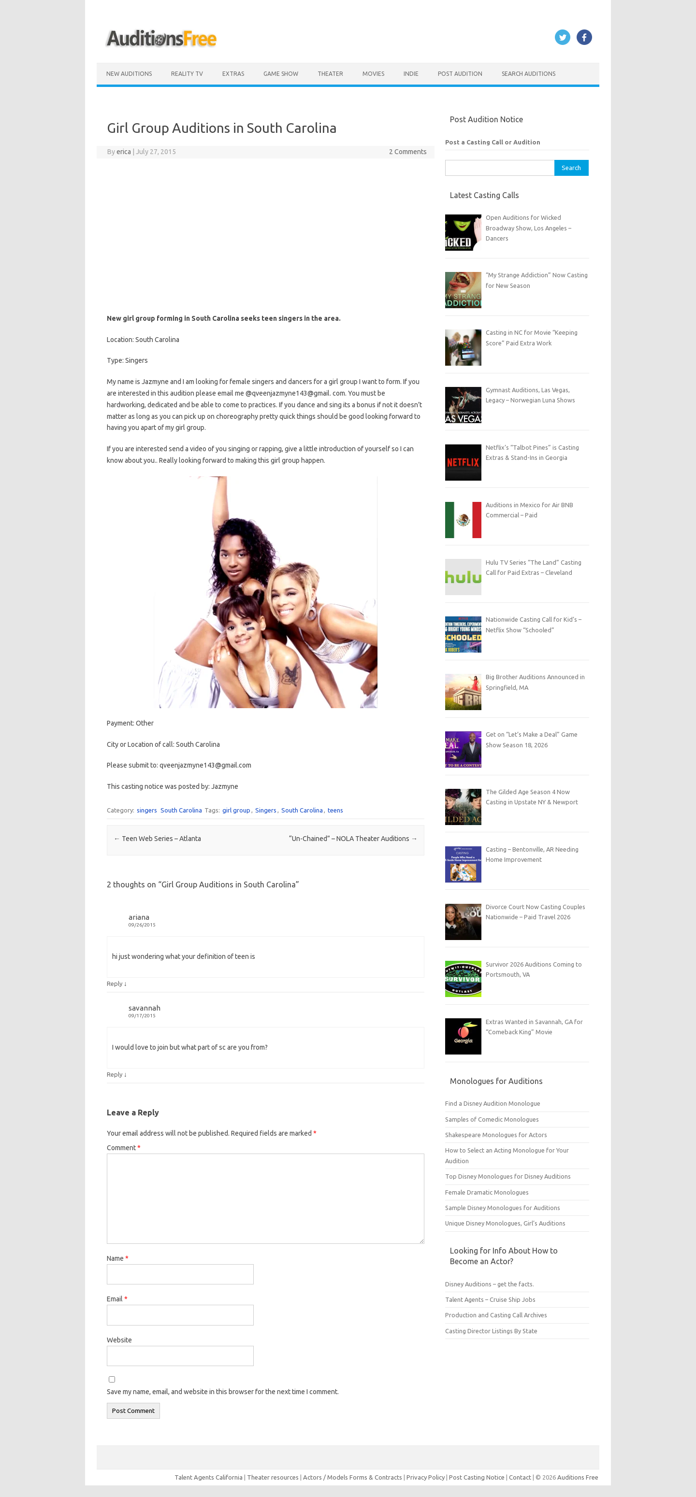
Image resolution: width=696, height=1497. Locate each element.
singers (147, 810)
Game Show (280, 74)
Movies (373, 74)
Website (119, 1340)
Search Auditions (528, 74)
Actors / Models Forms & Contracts (352, 1477)
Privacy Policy (426, 1477)
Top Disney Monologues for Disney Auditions (508, 1176)
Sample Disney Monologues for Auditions (502, 1207)
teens (335, 810)
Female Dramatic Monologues (487, 1192)
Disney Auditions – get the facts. (489, 1284)
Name (118, 1258)
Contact (521, 1477)
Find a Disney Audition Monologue (492, 1103)
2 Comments (408, 152)
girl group (236, 810)
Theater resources (273, 1477)
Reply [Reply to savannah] (114, 1074)
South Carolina (181, 810)
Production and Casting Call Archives (496, 1315)
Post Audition (460, 74)
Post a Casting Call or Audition (492, 142)
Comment (124, 1148)
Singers (265, 810)
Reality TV (187, 74)
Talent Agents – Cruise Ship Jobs (490, 1299)
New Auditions (129, 74)
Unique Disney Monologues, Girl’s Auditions (505, 1223)
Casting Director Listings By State (491, 1330)
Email (117, 1299)
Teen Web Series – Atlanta (157, 838)
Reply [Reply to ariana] (114, 983)
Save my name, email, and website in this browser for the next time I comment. (223, 1392)
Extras (233, 74)
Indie (411, 74)
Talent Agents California (208, 1477)
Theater (330, 74)
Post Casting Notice (477, 1477)
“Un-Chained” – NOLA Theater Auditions (353, 838)
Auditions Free (577, 1477)
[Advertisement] (265, 235)
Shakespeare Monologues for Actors (496, 1134)
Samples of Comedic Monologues (492, 1119)
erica (123, 152)
